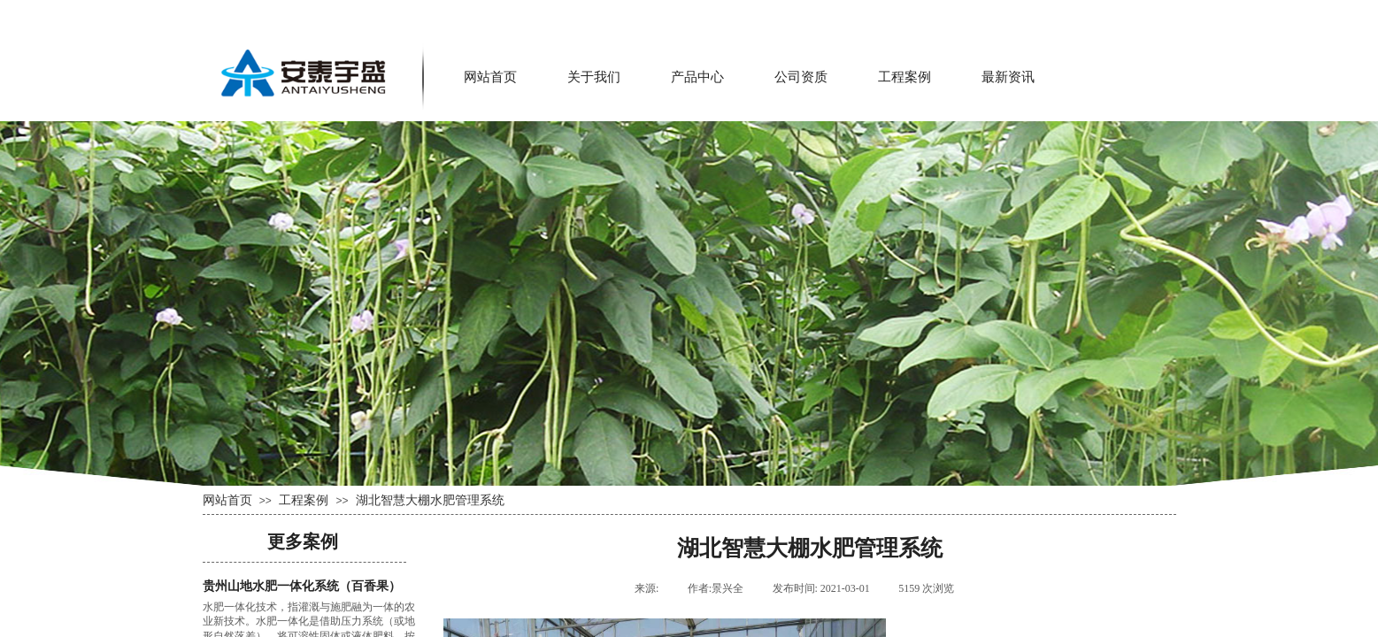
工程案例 (904, 77)
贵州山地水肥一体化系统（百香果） (302, 586)
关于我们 (593, 77)
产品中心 (697, 77)
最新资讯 (1008, 77)
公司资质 (801, 77)
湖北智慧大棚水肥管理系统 (430, 500)
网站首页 (490, 77)
